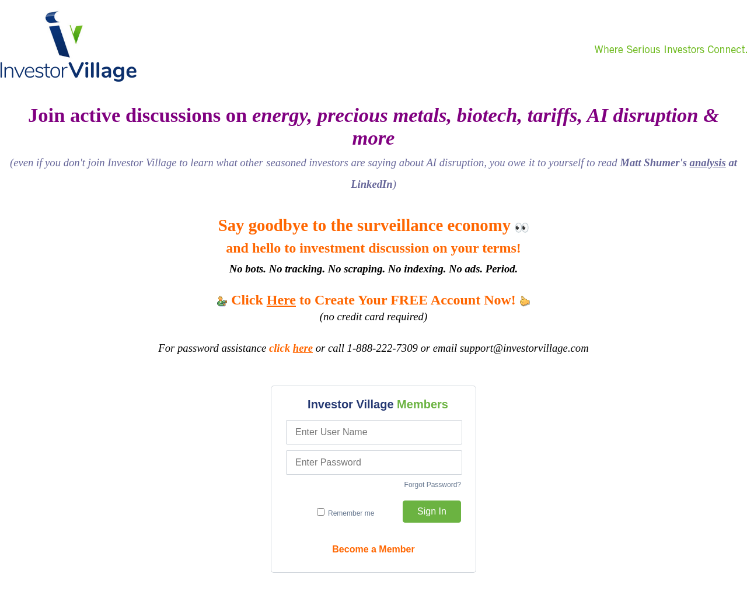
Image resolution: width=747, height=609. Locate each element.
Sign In (431, 511)
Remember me (346, 512)
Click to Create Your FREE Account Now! (373, 299)
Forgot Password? (432, 485)
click (291, 348)
